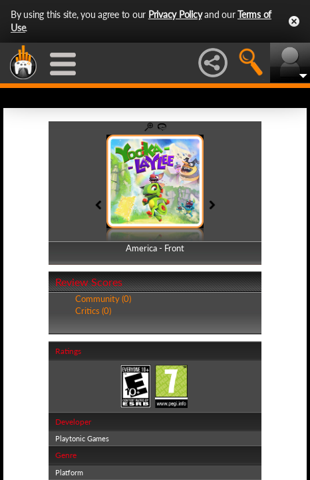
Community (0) (103, 298)
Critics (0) (93, 310)
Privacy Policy (175, 14)
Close (294, 21)
